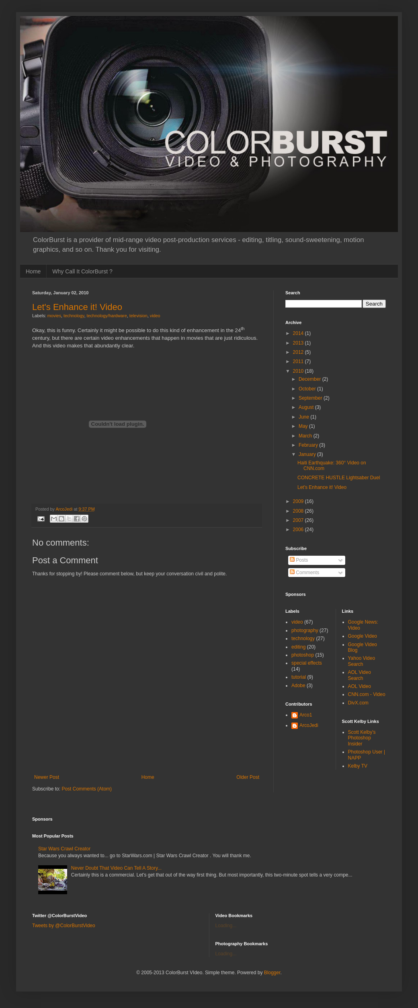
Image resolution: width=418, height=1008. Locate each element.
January (308, 454)
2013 (299, 343)
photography (304, 630)
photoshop (302, 655)
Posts (299, 560)
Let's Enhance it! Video (77, 307)
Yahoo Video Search (361, 661)
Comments (304, 572)
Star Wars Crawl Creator (64, 849)
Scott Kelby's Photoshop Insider (362, 738)
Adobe (298, 685)
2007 (299, 520)
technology (74, 315)
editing (298, 647)
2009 (299, 501)
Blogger (272, 972)
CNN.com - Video (366, 694)
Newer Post (46, 777)
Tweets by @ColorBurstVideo (63, 925)
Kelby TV (357, 766)
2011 (299, 361)
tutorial (298, 677)
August (307, 407)
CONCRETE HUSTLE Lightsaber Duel (338, 477)
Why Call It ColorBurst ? (82, 271)
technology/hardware (106, 315)
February (309, 445)
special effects (306, 663)
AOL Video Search (359, 675)
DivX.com (358, 703)
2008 (299, 511)
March (306, 436)
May (304, 426)
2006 (299, 529)
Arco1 (305, 715)
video (155, 315)
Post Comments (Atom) (86, 789)
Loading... (226, 925)
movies (54, 315)
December (310, 379)
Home (33, 271)
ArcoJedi (308, 725)
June (304, 417)
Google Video (362, 636)
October (308, 389)
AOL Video (359, 686)
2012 (299, 352)
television (138, 315)
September (311, 398)
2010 (299, 371)
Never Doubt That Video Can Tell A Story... (116, 868)
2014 (299, 333)
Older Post (247, 777)
